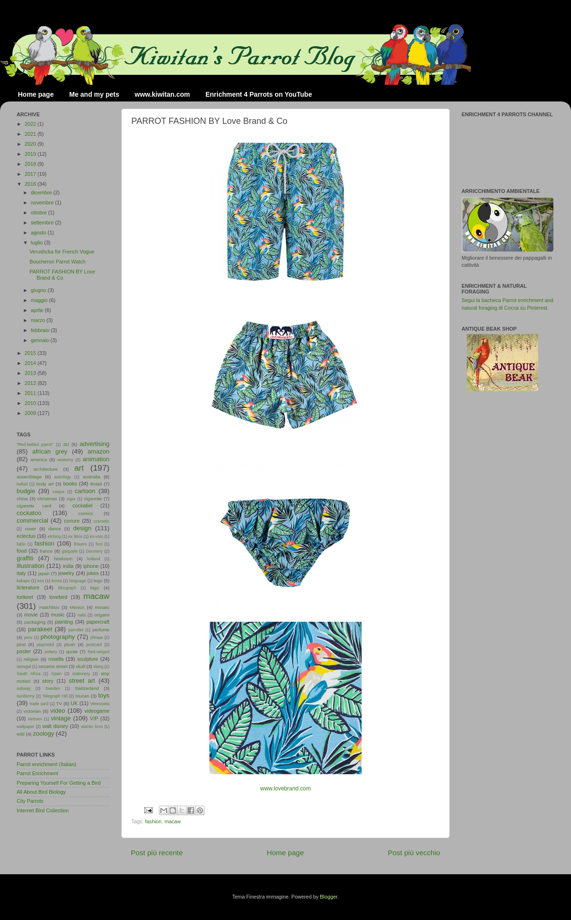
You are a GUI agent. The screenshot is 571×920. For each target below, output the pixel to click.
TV (59, 703)
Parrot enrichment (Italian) (46, 764)
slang (98, 666)
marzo (39, 320)
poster (24, 651)
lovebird (58, 597)
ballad (22, 484)
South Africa (28, 673)
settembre (43, 222)
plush (69, 644)
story (47, 681)
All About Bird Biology (41, 792)
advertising (94, 443)
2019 (31, 154)
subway (23, 688)
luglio (37, 242)
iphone (90, 566)
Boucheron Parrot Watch (58, 261)
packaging (34, 622)
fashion (153, 821)
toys (103, 695)
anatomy (65, 459)
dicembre (42, 192)
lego (98, 580)
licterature (28, 587)
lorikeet (25, 597)
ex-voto (96, 536)
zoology (43, 733)
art (79, 468)
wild (21, 734)
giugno (39, 290)
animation (96, 459)
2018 (31, 164)
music (57, 614)
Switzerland (86, 688)
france (45, 551)
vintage (61, 718)
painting (64, 622)
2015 (31, 353)
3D (66, 444)
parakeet (40, 629)
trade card (39, 703)
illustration (30, 565)
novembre (43, 202)
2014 (31, 363)
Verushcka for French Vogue (62, 251)
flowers (80, 544)
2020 (31, 144)
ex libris (75, 536)
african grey (50, 451)
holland (93, 558)
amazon (98, 451)
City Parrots (30, 801)
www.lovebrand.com (285, 788)
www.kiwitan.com (162, 94)
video (57, 710)
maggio (40, 300)
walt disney (55, 726)
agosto (39, 232)
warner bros (92, 726)
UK (74, 703)
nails (82, 615)
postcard (94, 644)
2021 (31, 134)
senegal (24, 666)
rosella (56, 659)
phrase (96, 637)
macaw (173, 821)
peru (28, 637)
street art (82, 680)
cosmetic (101, 521)
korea (56, 580)
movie (31, 614)
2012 (31, 383)
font (99, 544)
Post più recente (157, 853)
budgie (26, 491)
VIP (94, 718)
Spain (56, 673)
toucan (82, 695)
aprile (38, 310)
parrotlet (76, 629)
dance (55, 528)
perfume (100, 629)
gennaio (40, 340)
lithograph (67, 588)
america (38, 459)
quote (72, 651)
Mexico (76, 607)
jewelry (66, 573)
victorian (31, 711)
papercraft (97, 622)
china (22, 498)
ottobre (40, 212)
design (82, 528)
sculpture (87, 659)
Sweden (52, 688)
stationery (81, 673)
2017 (31, 174)
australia (91, 476)
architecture (45, 469)
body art (45, 483)
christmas (47, 498)
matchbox (49, 607)
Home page (36, 94)
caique (58, 491)
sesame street (53, 666)
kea (41, 580)
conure (72, 521)
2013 (31, 373)
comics (86, 513)
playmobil (45, 644)
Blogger (328, 897)
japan (43, 573)
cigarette (93, 498)
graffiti (25, 558)
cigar (71, 498)
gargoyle (70, 551)
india (68, 566)
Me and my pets (94, 94)
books (70, 483)
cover (30, 528)
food (22, 551)
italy (21, 573)
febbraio (41, 330)
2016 (31, 184)
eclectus (26, 536)
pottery (51, 651)
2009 (31, 413)
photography (57, 636)
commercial (32, 520)
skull (80, 666)
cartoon (85, 491)
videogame (96, 711)
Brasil (96, 483)
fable (21, 544)
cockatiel (82, 505)
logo (94, 587)
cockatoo (29, 512)
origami (101, 614)
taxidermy (25, 696)
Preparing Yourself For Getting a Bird (58, 783)
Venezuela (99, 703)
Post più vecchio (414, 853)
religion (31, 659)
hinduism (63, 558)
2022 (31, 124)
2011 (31, 393)
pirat (21, 644)
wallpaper (25, 726)
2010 (31, 403)
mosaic (102, 607)
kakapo (23, 580)
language (78, 580)
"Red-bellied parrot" (35, 444)
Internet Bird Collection (43, 810)
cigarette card (34, 505)
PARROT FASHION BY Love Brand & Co (62, 275)
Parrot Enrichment (37, 773)
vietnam (35, 719)
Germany (94, 551)
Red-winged (98, 651)
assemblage (29, 476)
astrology (62, 477)
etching (54, 536)
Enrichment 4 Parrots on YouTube (259, 94)
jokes (92, 573)
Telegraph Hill (55, 696)
